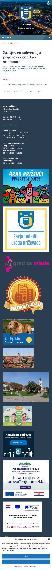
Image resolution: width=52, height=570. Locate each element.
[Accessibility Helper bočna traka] (49, 2)
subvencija (24, 91)
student (15, 91)
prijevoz (7, 91)
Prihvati (26, 556)
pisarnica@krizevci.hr (10, 125)
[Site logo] (26, 21)
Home (5, 43)
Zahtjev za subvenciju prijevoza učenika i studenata (24, 85)
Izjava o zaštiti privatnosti (30, 566)
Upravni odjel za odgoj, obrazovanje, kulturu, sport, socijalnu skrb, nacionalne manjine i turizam (24, 69)
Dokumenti (14, 43)
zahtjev (39, 91)
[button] (49, 539)
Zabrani (26, 562)
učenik (32, 91)
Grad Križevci (26, 24)
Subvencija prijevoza (18, 66)
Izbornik (26, 37)
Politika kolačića (18, 566)
